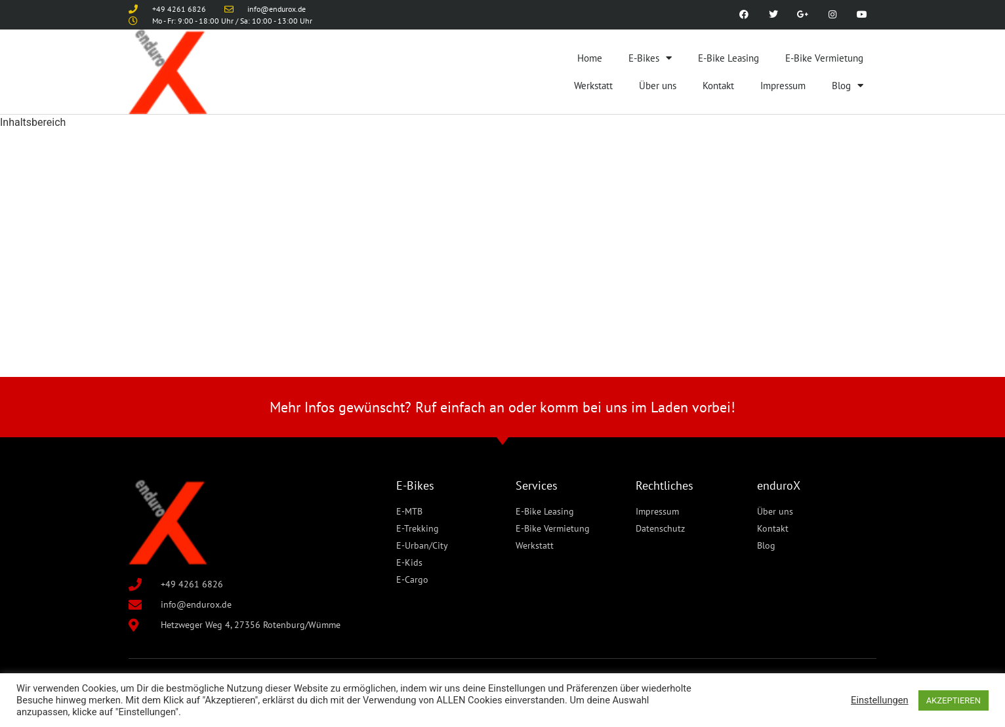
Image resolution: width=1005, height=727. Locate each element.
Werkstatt (593, 85)
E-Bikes (650, 58)
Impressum (783, 85)
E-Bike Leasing (728, 58)
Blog (847, 85)
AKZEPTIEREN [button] (953, 700)
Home (589, 58)
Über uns (657, 85)
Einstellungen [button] (880, 700)
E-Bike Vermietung (824, 58)
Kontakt (718, 85)
